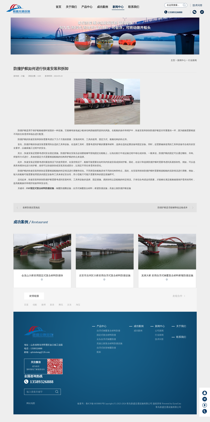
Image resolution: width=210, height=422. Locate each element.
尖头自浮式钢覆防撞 (106, 339)
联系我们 (133, 6)
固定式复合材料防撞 (106, 335)
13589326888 (173, 12)
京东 (69, 305)
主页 (173, 60)
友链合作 (179, 296)
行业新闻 (192, 60)
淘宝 (78, 305)
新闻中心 (118, 6)
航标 (99, 352)
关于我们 (71, 6)
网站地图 (30, 403)
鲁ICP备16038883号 (95, 403)
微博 (43, 305)
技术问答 (197, 5)
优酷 (35, 305)
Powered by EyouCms (171, 403)
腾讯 (61, 305)
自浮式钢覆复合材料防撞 (108, 331)
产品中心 (86, 6)
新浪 (52, 305)
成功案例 (102, 6)
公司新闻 (159, 331)
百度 (26, 305)
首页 (58, 6)
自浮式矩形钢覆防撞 (106, 348)
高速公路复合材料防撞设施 (109, 343)
